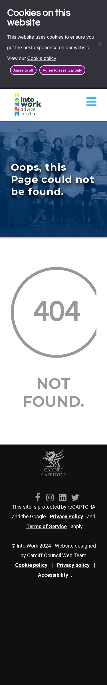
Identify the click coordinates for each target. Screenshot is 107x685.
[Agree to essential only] (100, 44)
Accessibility (53, 575)
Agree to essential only (62, 70)
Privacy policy (73, 565)
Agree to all (23, 70)
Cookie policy (41, 58)
